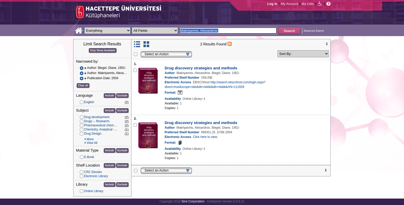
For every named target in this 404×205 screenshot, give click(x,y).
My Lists (308, 4)
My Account (289, 4)
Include (109, 95)
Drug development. (97, 117)
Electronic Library (96, 176)
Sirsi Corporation (192, 201)
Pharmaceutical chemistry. (102, 125)
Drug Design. (93, 133)
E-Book (89, 157)
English (89, 102)
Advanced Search (314, 30)
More (90, 139)
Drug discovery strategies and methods (201, 68)
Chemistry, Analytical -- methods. (106, 129)
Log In (272, 4)
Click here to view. (205, 137)
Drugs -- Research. (97, 121)
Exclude (122, 95)
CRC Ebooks (93, 172)
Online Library (93, 191)
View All (92, 143)
